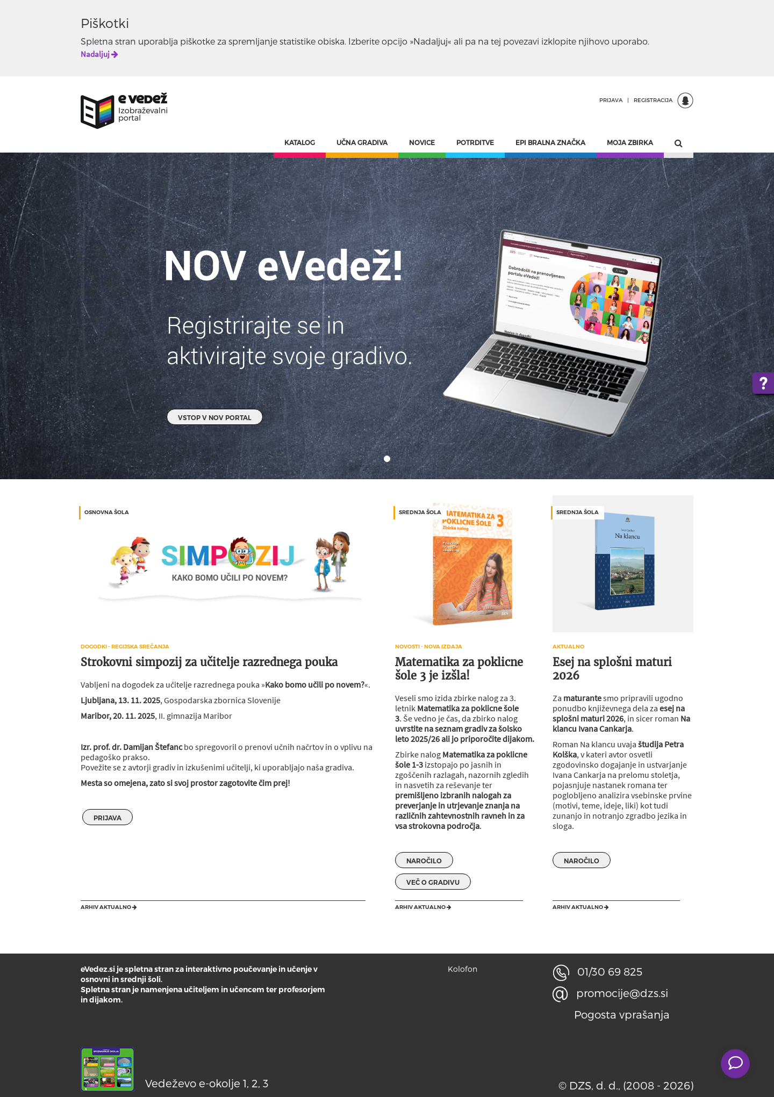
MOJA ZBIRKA (630, 142)
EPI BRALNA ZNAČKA (550, 142)
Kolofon (462, 968)
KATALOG (299, 142)
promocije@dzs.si (610, 992)
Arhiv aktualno (109, 907)
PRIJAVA (610, 100)
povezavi (521, 41)
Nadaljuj (99, 54)
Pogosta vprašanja (622, 1014)
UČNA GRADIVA (362, 142)
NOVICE (422, 142)
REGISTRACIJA (653, 100)
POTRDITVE (475, 142)
